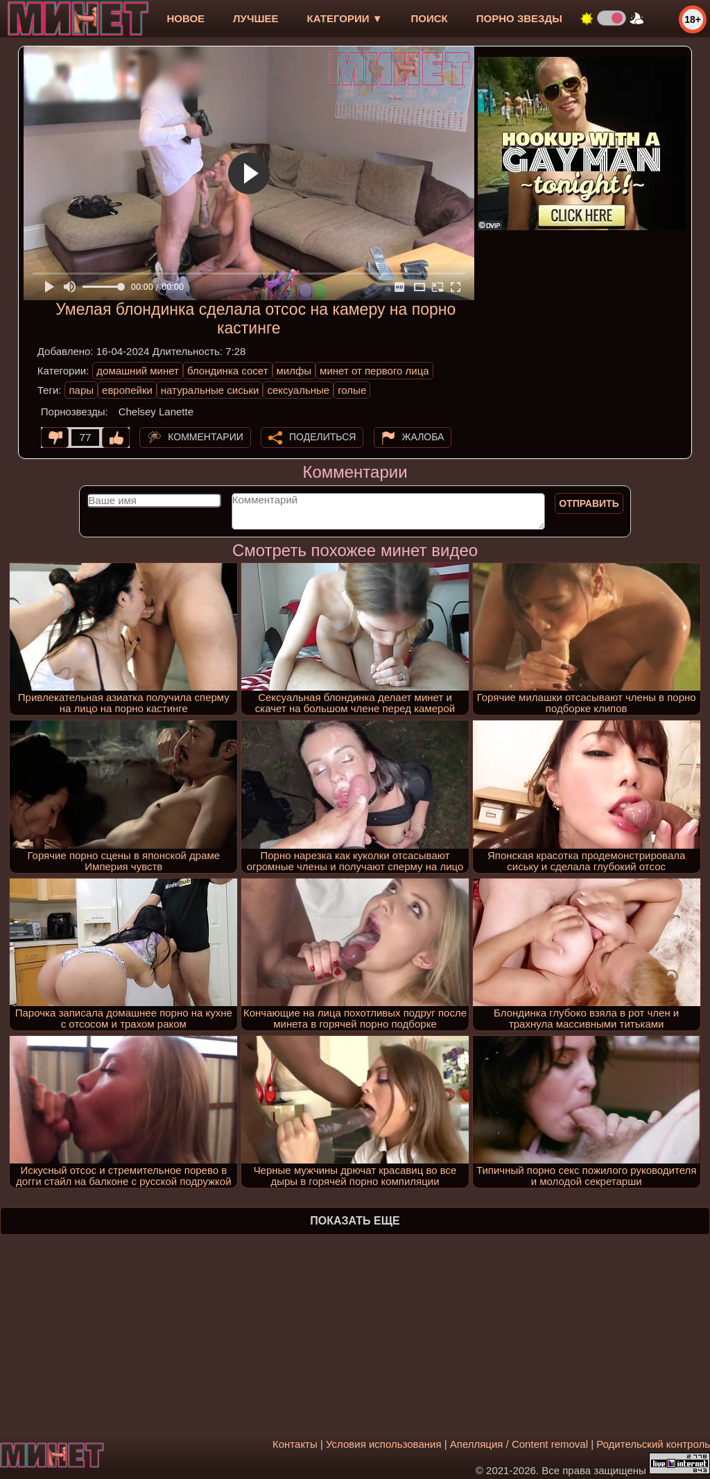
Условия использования (384, 1444)
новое (185, 18)
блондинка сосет (227, 371)
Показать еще (354, 1221)
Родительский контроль (653, 1444)
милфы (294, 371)
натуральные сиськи (210, 390)
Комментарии (205, 436)
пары (81, 390)
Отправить (589, 503)
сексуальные (298, 390)
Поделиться (322, 436)
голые (352, 390)
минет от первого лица (374, 371)
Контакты (295, 1444)
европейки (127, 390)
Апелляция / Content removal (519, 1444)
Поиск (429, 18)
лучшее (255, 18)
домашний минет (137, 371)
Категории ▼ (345, 18)
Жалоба (423, 436)
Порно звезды (519, 18)
